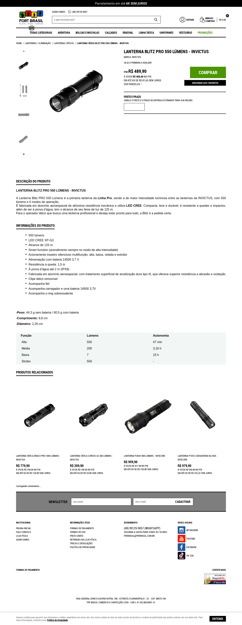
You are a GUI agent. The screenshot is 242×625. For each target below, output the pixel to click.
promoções (205, 32)
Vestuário (185, 32)
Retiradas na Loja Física (83, 539)
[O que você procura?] (156, 19)
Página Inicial (23, 528)
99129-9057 (79, 11)
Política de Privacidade (82, 547)
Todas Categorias (41, 32)
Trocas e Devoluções (81, 543)
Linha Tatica (146, 32)
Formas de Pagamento (82, 528)
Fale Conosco (23, 532)
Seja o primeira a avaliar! (138, 62)
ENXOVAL (128, 32)
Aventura (64, 32)
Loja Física (22, 535)
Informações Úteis (80, 522)
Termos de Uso (77, 532)
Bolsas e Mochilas (87, 32)
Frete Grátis (76, 535)
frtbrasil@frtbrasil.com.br (139, 535)
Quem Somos (58, 11)
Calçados (111, 32)
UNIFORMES (166, 32)
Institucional (23, 522)
